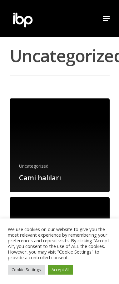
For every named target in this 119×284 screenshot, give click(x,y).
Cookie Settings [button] (26, 269)
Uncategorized (33, 166)
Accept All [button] (60, 269)
